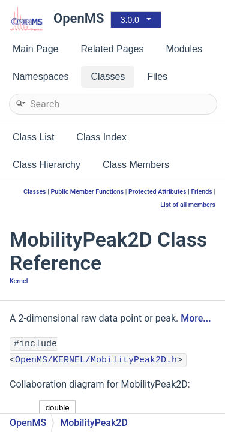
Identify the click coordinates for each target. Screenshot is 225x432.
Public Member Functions (87, 192)
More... (196, 318)
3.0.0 (130, 20)
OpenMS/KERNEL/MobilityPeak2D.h (96, 360)
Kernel (19, 281)
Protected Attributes (157, 192)
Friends (201, 192)
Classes (34, 192)
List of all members (187, 205)
